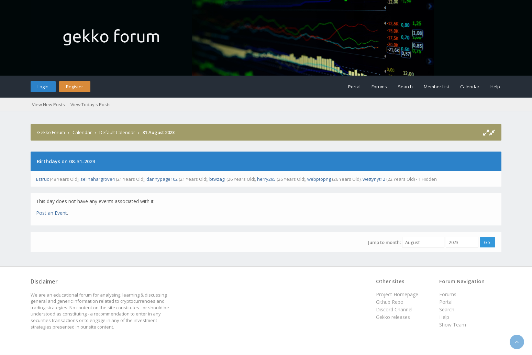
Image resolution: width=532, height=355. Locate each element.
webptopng (319, 179)
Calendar (469, 87)
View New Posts (48, 104)
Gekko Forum (51, 132)
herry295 (266, 179)
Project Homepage (397, 294)
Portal (354, 87)
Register (74, 87)
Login (42, 87)
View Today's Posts (90, 104)
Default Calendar (117, 132)
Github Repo (389, 302)
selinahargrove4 (97, 179)
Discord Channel (394, 309)
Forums (379, 87)
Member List (436, 87)
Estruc (42, 179)
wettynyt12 (374, 179)
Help (495, 87)
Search (405, 87)
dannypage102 (162, 179)
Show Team (452, 324)
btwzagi (217, 179)
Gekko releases (393, 317)
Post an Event (51, 213)
